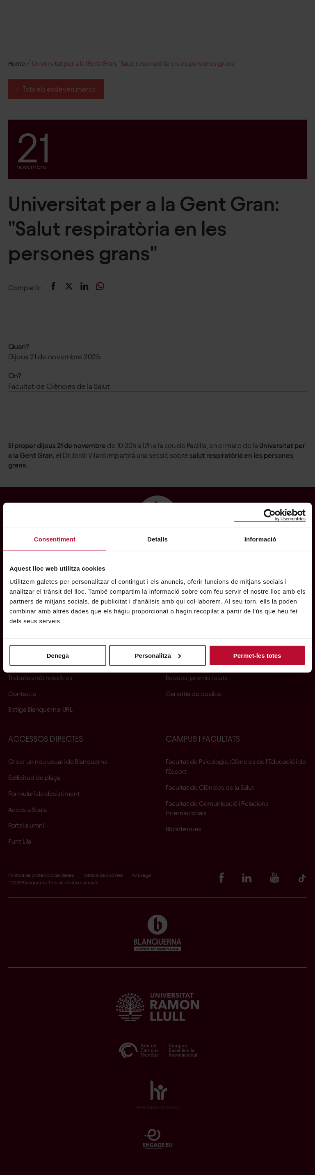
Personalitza (158, 655)
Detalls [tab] (157, 539)
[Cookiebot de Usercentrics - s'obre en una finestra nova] (270, 515)
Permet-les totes (257, 655)
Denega (58, 655)
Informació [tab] (260, 539)
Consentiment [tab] (54, 539)
